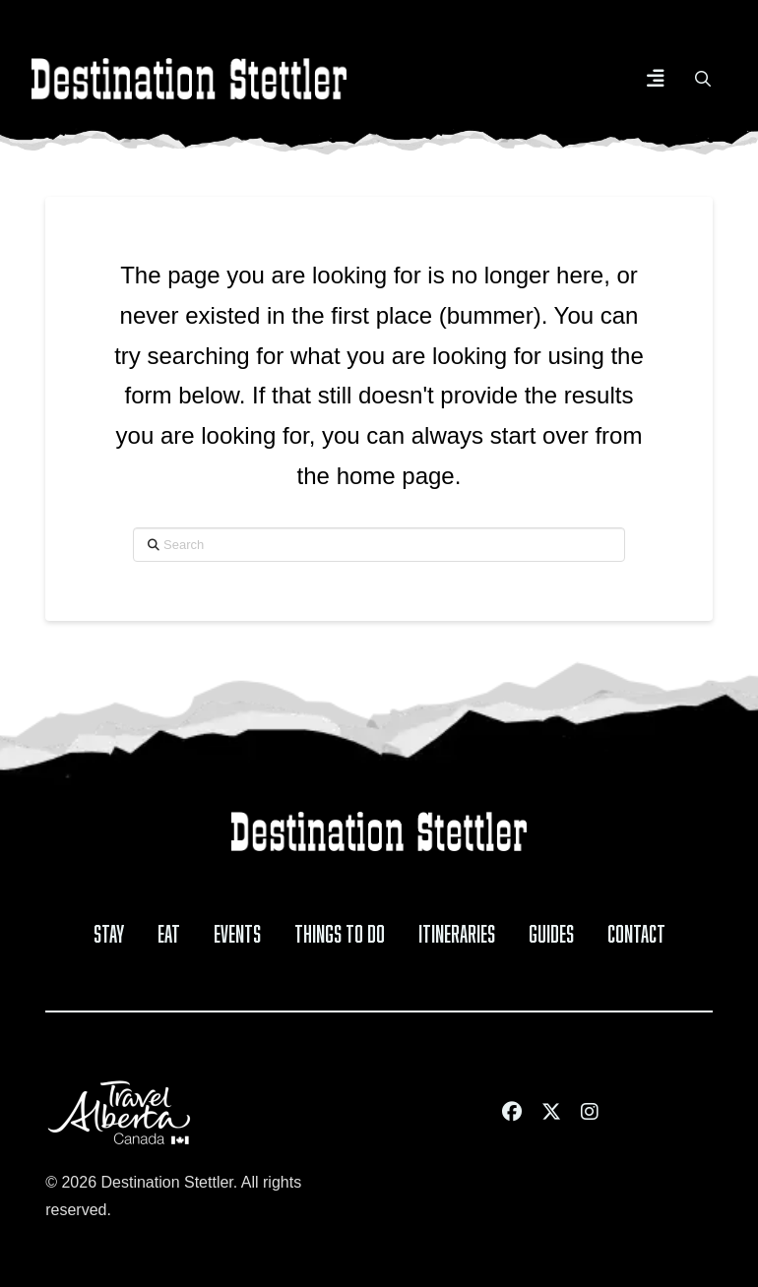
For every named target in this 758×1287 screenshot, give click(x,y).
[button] (655, 78)
